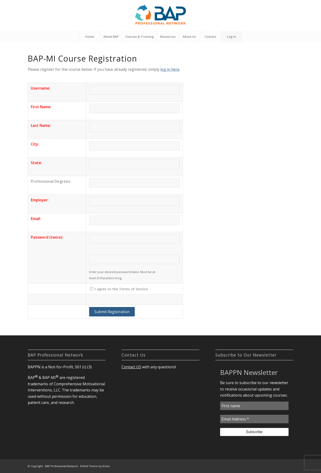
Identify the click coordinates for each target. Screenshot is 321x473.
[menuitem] (89, 36)
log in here (169, 69)
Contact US (131, 366)
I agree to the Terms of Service (121, 288)
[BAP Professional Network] (160, 15)
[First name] (254, 406)
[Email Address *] (254, 419)
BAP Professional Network (61, 466)
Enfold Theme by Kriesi (95, 466)
